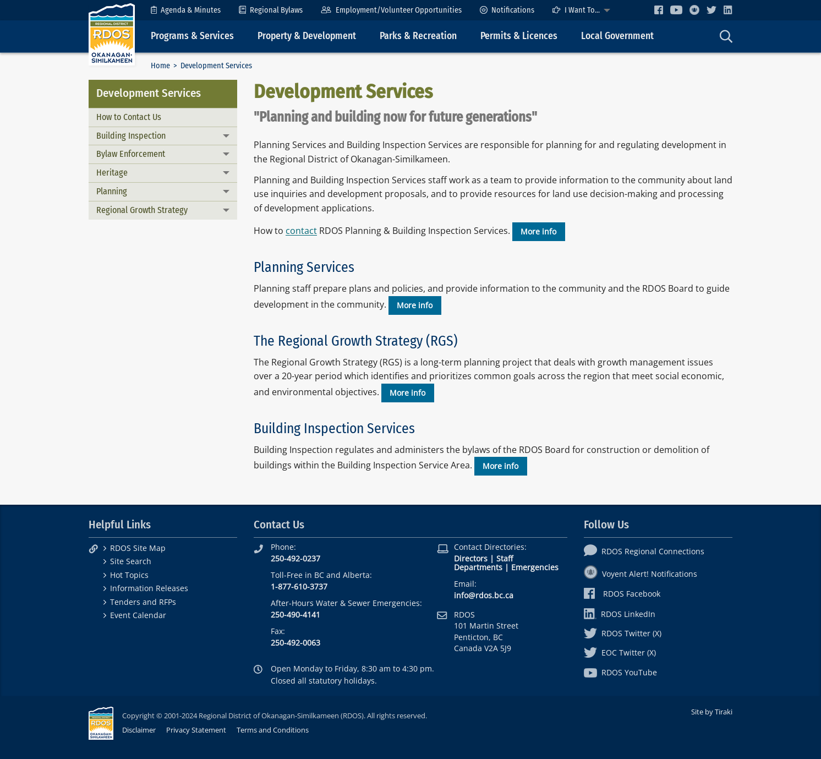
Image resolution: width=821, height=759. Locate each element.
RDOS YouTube (620, 672)
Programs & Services (192, 36)
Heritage (112, 172)
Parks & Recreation (418, 36)
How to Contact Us (128, 117)
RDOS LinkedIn (619, 614)
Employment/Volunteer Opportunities (391, 10)
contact (301, 231)
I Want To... (576, 10)
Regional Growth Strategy (142, 210)
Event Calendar (138, 615)
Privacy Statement (196, 730)
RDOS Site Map (138, 548)
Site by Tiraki (711, 712)
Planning (111, 191)
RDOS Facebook (622, 593)
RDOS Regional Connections (644, 551)
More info (538, 231)
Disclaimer (139, 730)
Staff (504, 558)
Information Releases (149, 588)
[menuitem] (186, 10)
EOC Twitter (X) (620, 652)
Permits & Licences (518, 36)
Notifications (507, 10)
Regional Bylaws (271, 10)
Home (160, 65)
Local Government (617, 36)
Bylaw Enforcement (130, 154)
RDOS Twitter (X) (622, 633)
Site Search (130, 561)
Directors (471, 558)
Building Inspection (131, 135)
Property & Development (307, 36)
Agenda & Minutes (186, 10)
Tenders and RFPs (143, 602)
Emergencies (535, 567)
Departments (478, 567)
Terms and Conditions (273, 730)
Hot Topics (129, 575)
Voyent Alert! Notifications (640, 574)
